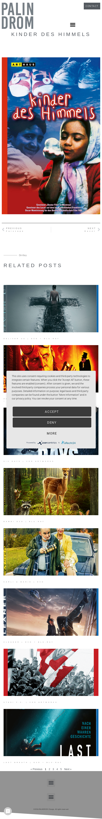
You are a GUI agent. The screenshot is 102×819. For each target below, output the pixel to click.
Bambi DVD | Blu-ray (24, 521)
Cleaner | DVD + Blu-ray (29, 642)
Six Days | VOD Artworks (29, 461)
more (52, 433)
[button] (72, 24)
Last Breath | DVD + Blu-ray (33, 762)
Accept (52, 411)
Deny (52, 422)
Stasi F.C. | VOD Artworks (31, 702)
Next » (67, 769)
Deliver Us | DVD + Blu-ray (32, 338)
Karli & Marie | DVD (24, 582)
